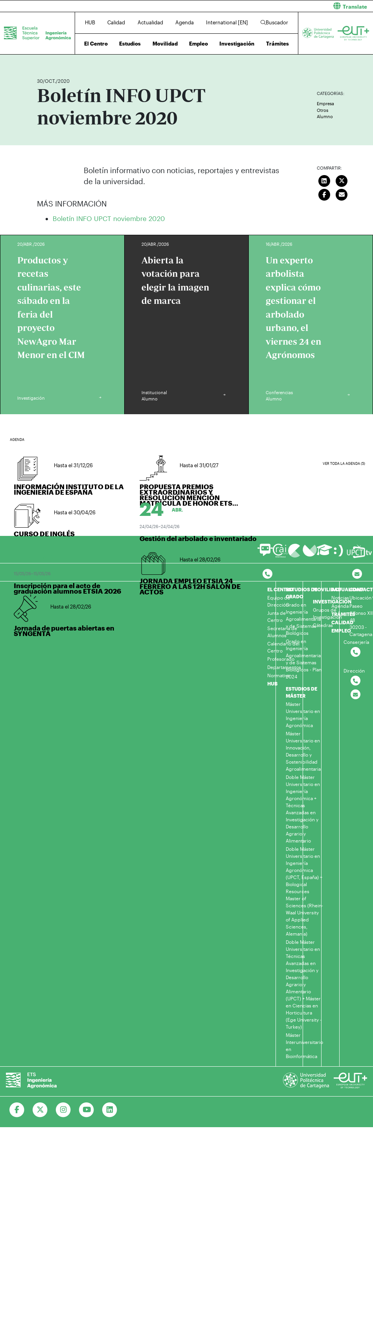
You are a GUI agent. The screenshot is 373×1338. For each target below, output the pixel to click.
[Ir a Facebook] (17, 1109)
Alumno (325, 116)
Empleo (198, 43)
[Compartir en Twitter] (341, 180)
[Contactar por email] (355, 695)
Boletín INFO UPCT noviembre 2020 (109, 218)
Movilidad (165, 43)
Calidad (116, 22)
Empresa (325, 103)
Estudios (130, 43)
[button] (283, 6)
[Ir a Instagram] (63, 1109)
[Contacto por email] (357, 574)
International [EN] (227, 22)
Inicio (43, 57)
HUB (90, 22)
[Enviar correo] (341, 194)
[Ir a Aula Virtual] (324, 553)
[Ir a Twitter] (40, 1109)
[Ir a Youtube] (86, 1109)
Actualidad (150, 22)
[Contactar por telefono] (267, 574)
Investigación (236, 43)
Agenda (184, 22)
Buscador (274, 22)
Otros (322, 110)
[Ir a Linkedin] (110, 1109)
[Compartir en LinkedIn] (324, 180)
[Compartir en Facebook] (324, 194)
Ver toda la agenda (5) (344, 463)
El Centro (96, 43)
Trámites (277, 43)
